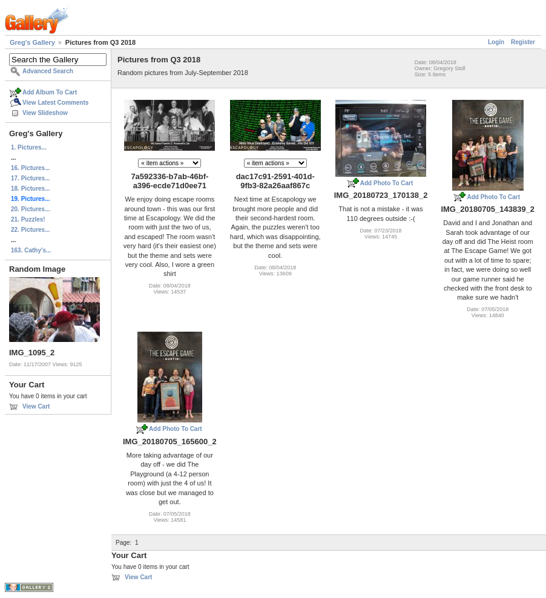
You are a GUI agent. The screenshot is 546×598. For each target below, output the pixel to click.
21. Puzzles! (28, 219)
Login (496, 42)
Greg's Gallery (32, 42)
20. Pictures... (30, 209)
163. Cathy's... (31, 250)
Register (523, 42)
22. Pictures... (30, 229)
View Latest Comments (55, 102)
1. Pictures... (29, 147)
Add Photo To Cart (386, 183)
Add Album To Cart (49, 92)
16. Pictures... (30, 168)
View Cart (36, 406)
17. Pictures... (30, 178)
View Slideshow (45, 113)
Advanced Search (47, 71)
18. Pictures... (30, 188)
